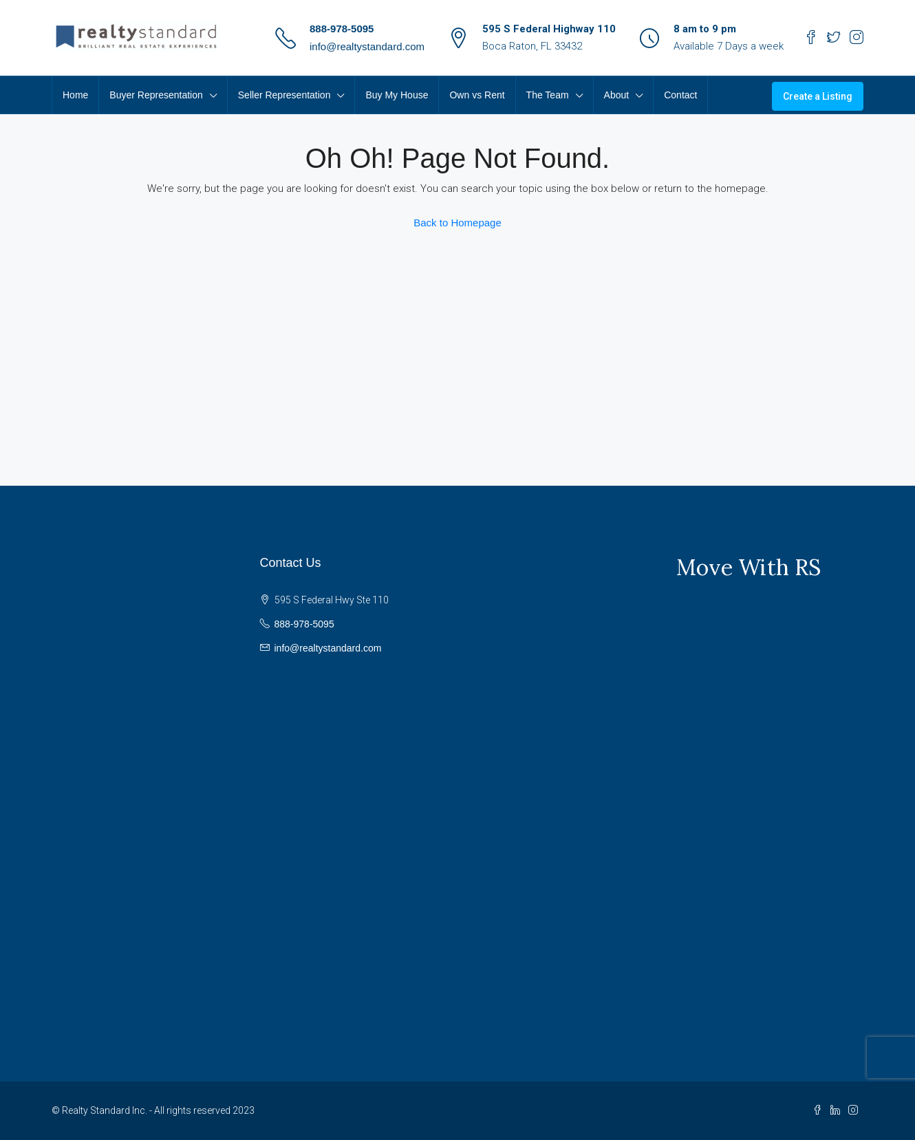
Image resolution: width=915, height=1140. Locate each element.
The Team (547, 94)
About (616, 94)
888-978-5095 (342, 28)
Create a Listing (817, 96)
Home (75, 94)
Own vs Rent (476, 94)
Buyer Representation (155, 94)
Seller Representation (284, 94)
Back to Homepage (457, 222)
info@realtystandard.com (367, 46)
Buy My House (396, 94)
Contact (680, 94)
